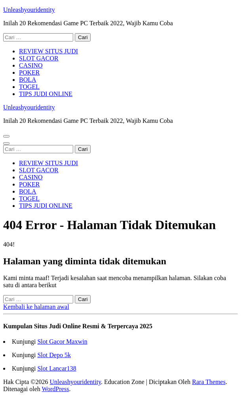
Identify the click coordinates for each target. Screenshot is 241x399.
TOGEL (29, 86)
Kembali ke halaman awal (36, 306)
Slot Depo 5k (53, 355)
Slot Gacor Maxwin (62, 341)
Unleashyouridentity (29, 9)
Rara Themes (209, 381)
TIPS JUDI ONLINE (45, 93)
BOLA (27, 79)
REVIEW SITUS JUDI (48, 51)
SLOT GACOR (39, 58)
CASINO (31, 65)
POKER (29, 72)
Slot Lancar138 (56, 368)
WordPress (55, 389)
